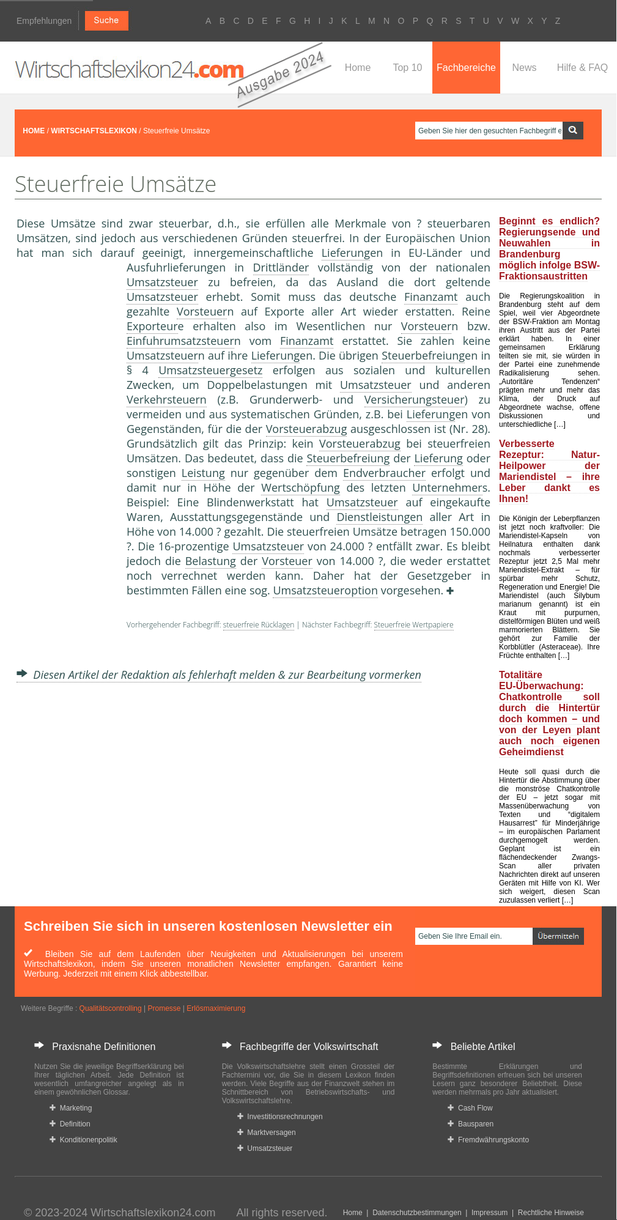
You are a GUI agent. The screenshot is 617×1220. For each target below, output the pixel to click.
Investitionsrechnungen (280, 1116)
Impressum (489, 1212)
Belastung (210, 560)
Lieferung (346, 252)
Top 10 (407, 67)
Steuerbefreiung (423, 355)
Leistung (203, 472)
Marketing (71, 1108)
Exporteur (152, 326)
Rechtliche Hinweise (551, 1212)
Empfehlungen (44, 21)
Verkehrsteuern (167, 399)
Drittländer (281, 267)
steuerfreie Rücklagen (259, 624)
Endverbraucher (384, 472)
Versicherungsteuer (414, 399)
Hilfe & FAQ (582, 67)
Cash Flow (470, 1108)
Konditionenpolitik (83, 1140)
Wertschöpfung (300, 487)
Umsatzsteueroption (325, 590)
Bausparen (470, 1124)
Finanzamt (430, 296)
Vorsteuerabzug (306, 428)
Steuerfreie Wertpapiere (414, 624)
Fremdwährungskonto (488, 1140)
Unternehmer (447, 487)
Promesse (163, 1008)
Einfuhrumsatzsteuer (180, 340)
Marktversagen (266, 1132)
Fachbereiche (466, 67)
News (524, 67)
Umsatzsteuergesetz (210, 370)
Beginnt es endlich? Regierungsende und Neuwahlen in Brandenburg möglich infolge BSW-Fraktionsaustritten (549, 248)
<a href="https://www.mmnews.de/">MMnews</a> (65, 463)
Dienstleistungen (379, 516)
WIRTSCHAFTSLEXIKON (94, 131)
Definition (70, 1124)
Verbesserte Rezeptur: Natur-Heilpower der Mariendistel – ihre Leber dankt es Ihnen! (549, 471)
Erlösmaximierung (216, 1008)
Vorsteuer (202, 311)
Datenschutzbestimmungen (416, 1212)
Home (358, 67)
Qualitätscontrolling (110, 1008)
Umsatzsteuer (162, 282)
